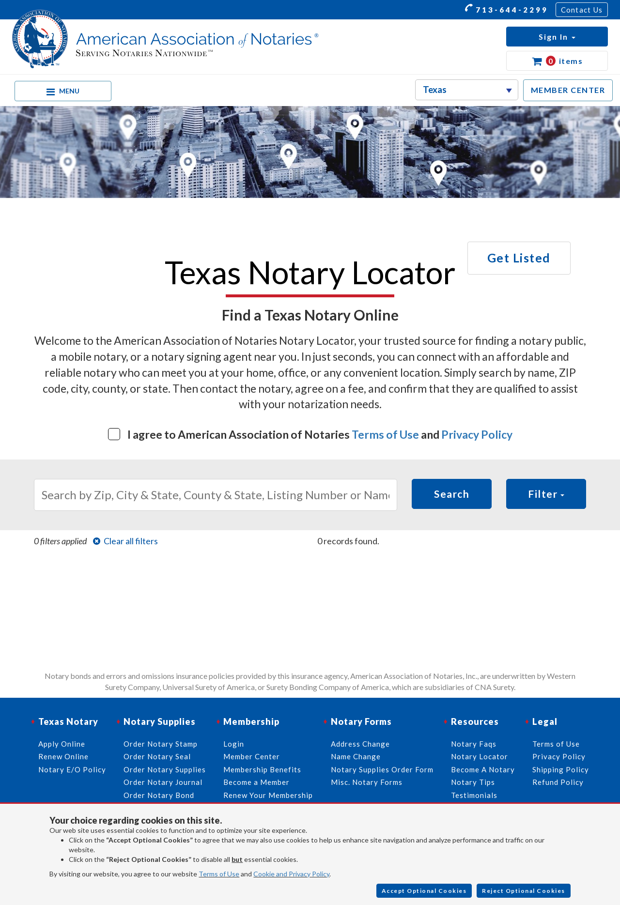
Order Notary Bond (159, 795)
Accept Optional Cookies (424, 890)
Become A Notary (483, 769)
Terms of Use (385, 434)
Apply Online (61, 743)
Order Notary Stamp (161, 743)
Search (451, 494)
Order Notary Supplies (165, 769)
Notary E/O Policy (72, 769)
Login (233, 743)
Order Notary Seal (157, 756)
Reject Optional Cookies (523, 890)
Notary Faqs (473, 743)
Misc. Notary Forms (367, 782)
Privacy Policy (476, 434)
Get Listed (519, 257)
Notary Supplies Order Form (382, 769)
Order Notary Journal (163, 782)
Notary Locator (479, 756)
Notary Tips (473, 782)
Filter (546, 494)
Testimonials (474, 795)
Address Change (360, 743)
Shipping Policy (560, 769)
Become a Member (256, 782)
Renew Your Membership (268, 795)
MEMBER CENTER (568, 89)
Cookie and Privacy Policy (291, 874)
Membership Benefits (262, 769)
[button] (557, 36)
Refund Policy (558, 782)
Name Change (356, 756)
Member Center (251, 756)
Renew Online (63, 756)
